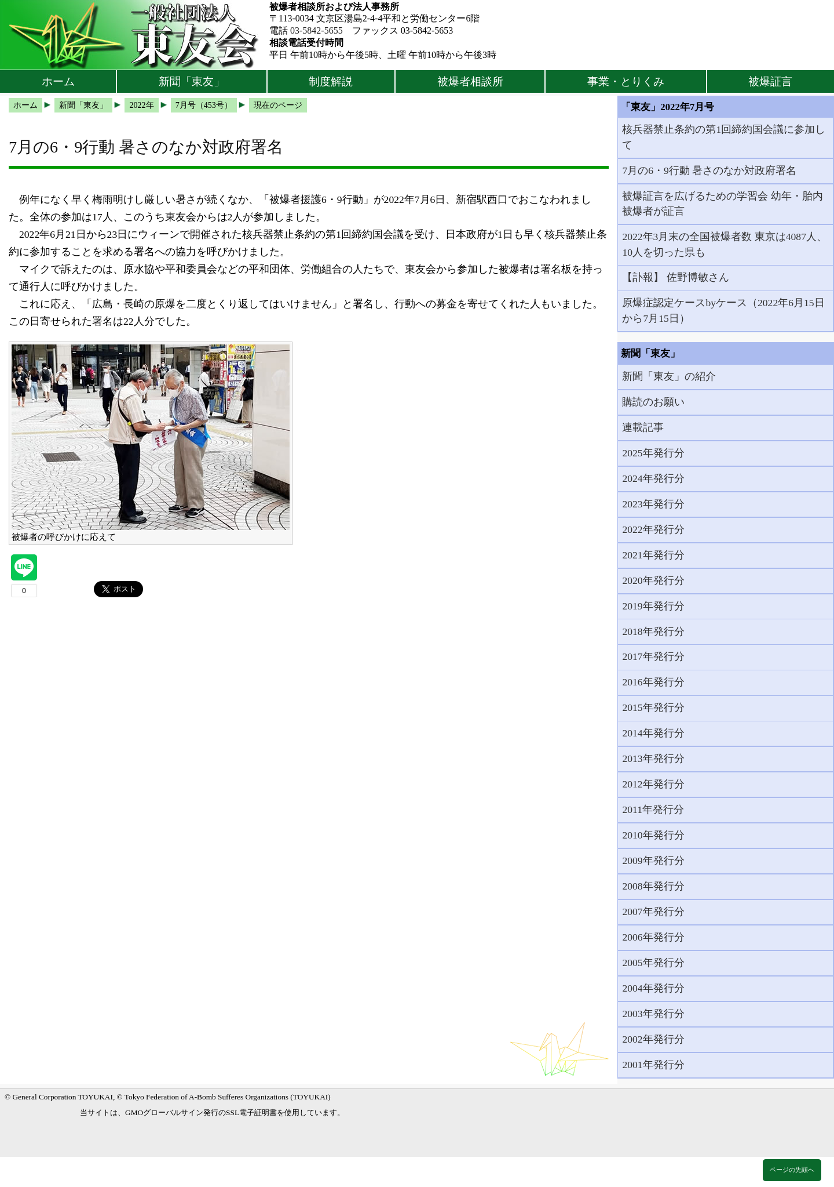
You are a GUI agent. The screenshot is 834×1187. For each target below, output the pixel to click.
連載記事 (643, 427)
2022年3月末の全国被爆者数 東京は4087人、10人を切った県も (724, 244)
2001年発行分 (653, 1064)
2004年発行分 (653, 988)
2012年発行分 (653, 784)
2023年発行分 (653, 504)
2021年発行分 (653, 555)
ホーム (58, 81)
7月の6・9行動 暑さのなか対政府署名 (709, 170)
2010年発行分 (653, 835)
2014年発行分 (653, 733)
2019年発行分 (653, 606)
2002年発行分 (653, 1039)
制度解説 (331, 81)
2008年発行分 (653, 886)
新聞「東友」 (192, 81)
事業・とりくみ (625, 81)
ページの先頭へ (792, 1169)
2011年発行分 (653, 809)
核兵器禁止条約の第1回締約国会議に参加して (723, 137)
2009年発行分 (653, 860)
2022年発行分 (653, 529)
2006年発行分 (653, 937)
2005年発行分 (653, 962)
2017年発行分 (653, 656)
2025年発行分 (653, 453)
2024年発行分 (653, 478)
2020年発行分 (653, 580)
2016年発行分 (653, 682)
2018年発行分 (653, 631)
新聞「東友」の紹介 (669, 376)
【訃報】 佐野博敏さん (675, 277)
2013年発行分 (653, 758)
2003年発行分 (653, 1013)
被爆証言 (770, 81)
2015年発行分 (653, 707)
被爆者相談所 (470, 81)
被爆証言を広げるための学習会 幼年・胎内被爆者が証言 (722, 203)
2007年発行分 (653, 911)
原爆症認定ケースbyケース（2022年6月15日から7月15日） (723, 310)
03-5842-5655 (316, 30)
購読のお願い (653, 402)
